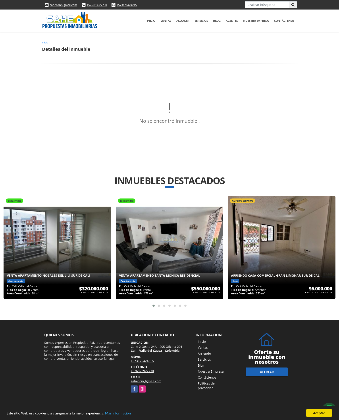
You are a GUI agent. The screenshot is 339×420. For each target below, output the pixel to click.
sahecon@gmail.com (63, 5)
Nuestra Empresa (256, 21)
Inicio (151, 21)
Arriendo (204, 353)
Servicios (201, 21)
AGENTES (232, 21)
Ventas (166, 21)
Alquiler (182, 21)
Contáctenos (284, 21)
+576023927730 (97, 5)
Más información (118, 413)
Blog (216, 21)
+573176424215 (127, 5)
